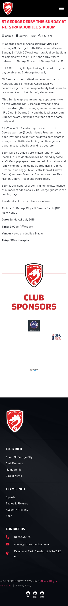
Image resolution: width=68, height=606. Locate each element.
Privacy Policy (23, 585)
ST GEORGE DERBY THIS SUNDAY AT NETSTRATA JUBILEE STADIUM (34, 24)
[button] (61, 8)
